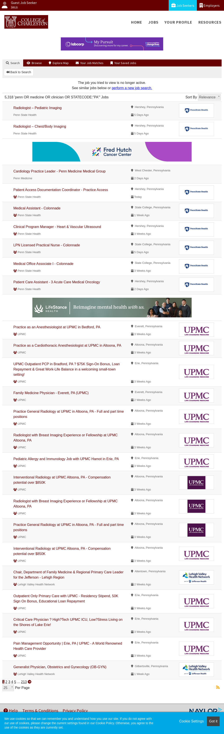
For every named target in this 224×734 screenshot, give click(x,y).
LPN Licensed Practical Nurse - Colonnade (46, 245)
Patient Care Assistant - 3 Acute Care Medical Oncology (56, 282)
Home (136, 22)
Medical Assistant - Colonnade (36, 208)
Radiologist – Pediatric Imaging (37, 108)
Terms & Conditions (40, 710)
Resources (209, 22)
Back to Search (18, 72)
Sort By (191, 97)
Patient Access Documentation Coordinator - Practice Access (60, 190)
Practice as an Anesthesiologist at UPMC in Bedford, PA (56, 327)
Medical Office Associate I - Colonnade (43, 264)
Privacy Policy (75, 710)
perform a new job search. (132, 88)
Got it (213, 721)
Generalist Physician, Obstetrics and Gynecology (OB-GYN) (59, 667)
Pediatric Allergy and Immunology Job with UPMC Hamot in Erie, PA (66, 459)
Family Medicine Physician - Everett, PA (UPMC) (51, 393)
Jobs (153, 22)
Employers (210, 5)
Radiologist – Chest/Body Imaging (39, 126)
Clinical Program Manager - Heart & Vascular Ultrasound (57, 227)
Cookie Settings (191, 721)
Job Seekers (182, 5)
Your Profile (178, 22)
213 (24, 682)
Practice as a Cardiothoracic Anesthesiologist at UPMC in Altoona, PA (67, 345)
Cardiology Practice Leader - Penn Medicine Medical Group (59, 171)
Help (11, 710)
